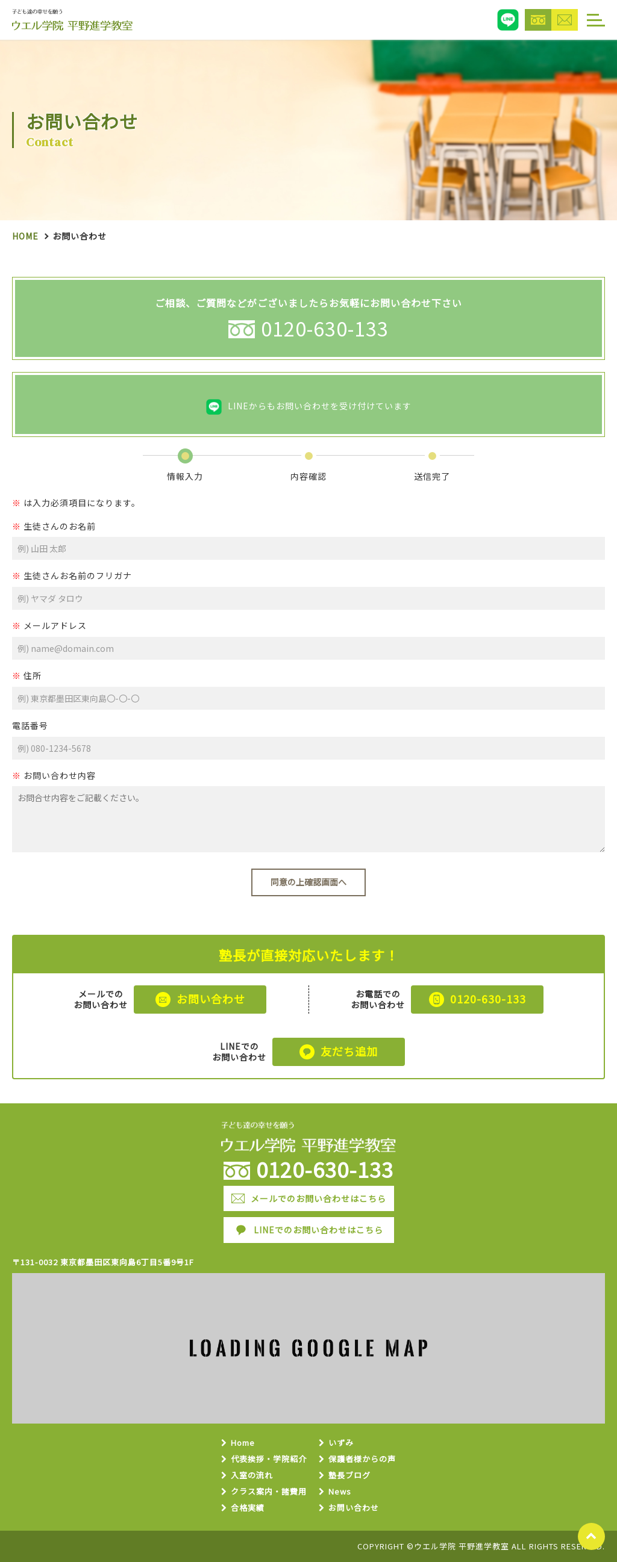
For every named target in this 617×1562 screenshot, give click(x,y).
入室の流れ (252, 1475)
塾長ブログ (349, 1475)
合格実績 (248, 1508)
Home (25, 236)
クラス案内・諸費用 (269, 1491)
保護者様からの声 (362, 1459)
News (339, 1491)
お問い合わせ (353, 1508)
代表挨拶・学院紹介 (269, 1459)
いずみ (341, 1443)
